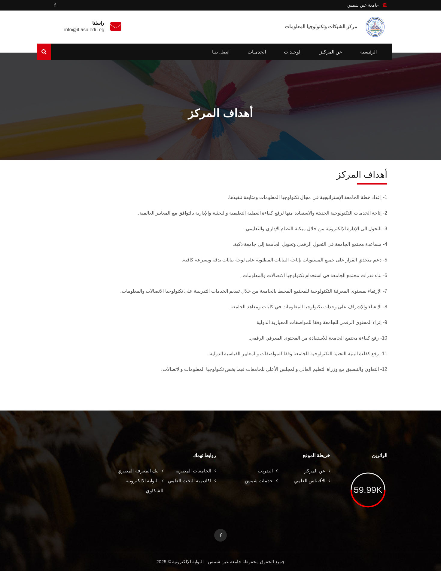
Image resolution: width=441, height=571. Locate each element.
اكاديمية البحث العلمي (192, 480)
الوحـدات (293, 51)
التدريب (268, 470)
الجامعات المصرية (195, 470)
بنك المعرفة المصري (140, 470)
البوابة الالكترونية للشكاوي (144, 485)
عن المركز (317, 470)
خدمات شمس (261, 480)
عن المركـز (331, 51)
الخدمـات (257, 51)
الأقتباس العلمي (312, 480)
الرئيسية (368, 51)
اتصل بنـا (220, 51)
